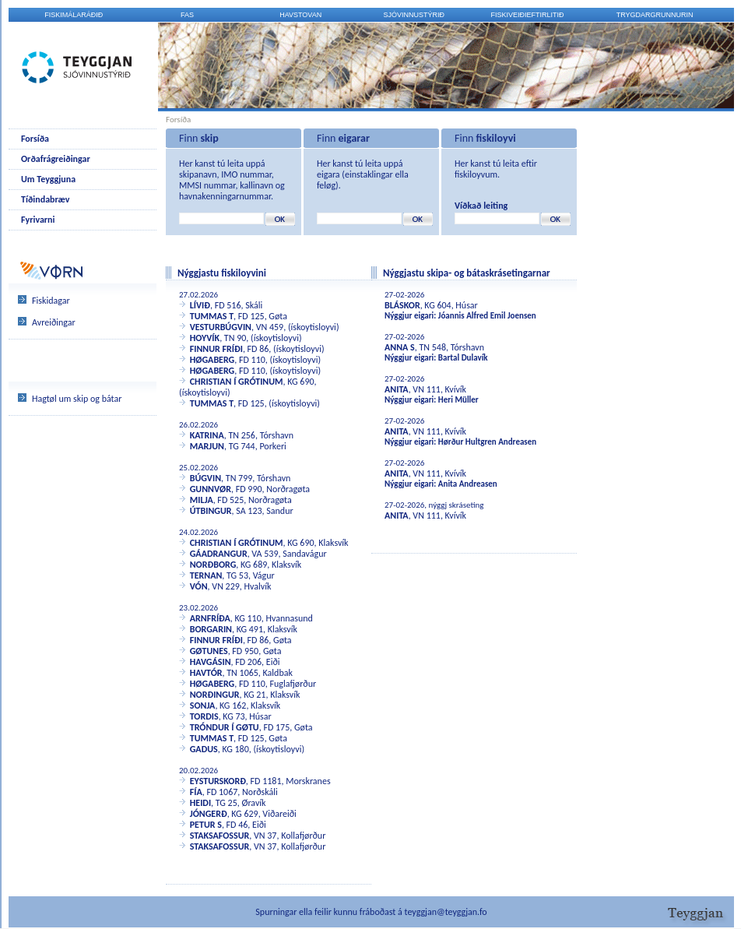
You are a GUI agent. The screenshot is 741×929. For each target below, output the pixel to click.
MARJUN (207, 446)
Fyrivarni (37, 219)
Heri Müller (458, 400)
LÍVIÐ (200, 305)
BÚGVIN (205, 478)
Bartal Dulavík (463, 358)
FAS (187, 15)
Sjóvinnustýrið (414, 15)
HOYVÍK (204, 338)
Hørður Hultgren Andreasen (487, 442)
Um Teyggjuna (48, 179)
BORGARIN (211, 629)
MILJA (201, 499)
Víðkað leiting (481, 205)
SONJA (203, 705)
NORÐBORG (213, 564)
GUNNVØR (210, 489)
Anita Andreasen (467, 484)
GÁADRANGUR (219, 553)
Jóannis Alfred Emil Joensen (487, 316)
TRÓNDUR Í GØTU (224, 727)
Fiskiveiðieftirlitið (527, 15)
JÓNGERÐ (208, 813)
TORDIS (204, 716)
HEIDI (200, 802)
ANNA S (400, 347)
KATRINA (207, 435)
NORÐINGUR (215, 694)
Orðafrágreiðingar (55, 158)
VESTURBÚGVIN (220, 327)
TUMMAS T (212, 316)
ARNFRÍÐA (210, 618)
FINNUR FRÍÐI (216, 348)
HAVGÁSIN (210, 661)
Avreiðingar (54, 322)
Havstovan (300, 15)
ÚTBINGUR (211, 510)
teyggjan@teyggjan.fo (446, 911)
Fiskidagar (51, 300)
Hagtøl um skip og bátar (76, 398)
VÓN (199, 586)
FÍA (196, 791)
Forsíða (35, 138)
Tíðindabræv (45, 199)
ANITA (397, 389)
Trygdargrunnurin (655, 15)
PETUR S (206, 824)
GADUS (204, 749)
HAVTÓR (206, 672)
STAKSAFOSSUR (220, 835)
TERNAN (206, 575)
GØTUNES (209, 651)
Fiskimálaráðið (73, 15)
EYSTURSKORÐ (218, 781)
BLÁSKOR (402, 305)
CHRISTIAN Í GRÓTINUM (236, 381)
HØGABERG (212, 359)
